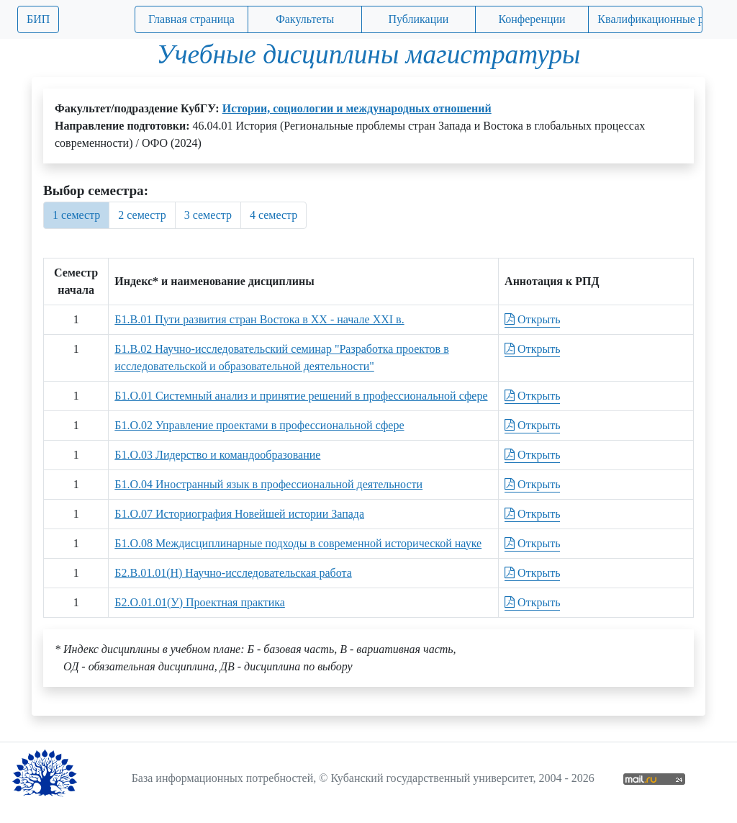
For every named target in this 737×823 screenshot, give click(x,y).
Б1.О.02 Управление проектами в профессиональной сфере (259, 425)
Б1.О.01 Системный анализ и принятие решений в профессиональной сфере (300, 396)
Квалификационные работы (649, 19)
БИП (38, 19)
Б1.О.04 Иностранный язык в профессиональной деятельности (268, 484)
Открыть (532, 319)
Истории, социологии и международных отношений (357, 108)
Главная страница (191, 19)
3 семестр (208, 215)
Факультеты (305, 19)
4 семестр (273, 215)
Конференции (531, 19)
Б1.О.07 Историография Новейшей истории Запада (239, 514)
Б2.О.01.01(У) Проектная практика (199, 602)
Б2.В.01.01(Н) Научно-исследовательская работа (232, 573)
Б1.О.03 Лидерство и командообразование (217, 455)
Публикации (418, 19)
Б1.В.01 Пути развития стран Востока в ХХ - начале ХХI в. (259, 319)
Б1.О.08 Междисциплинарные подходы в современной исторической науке (297, 543)
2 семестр (142, 215)
